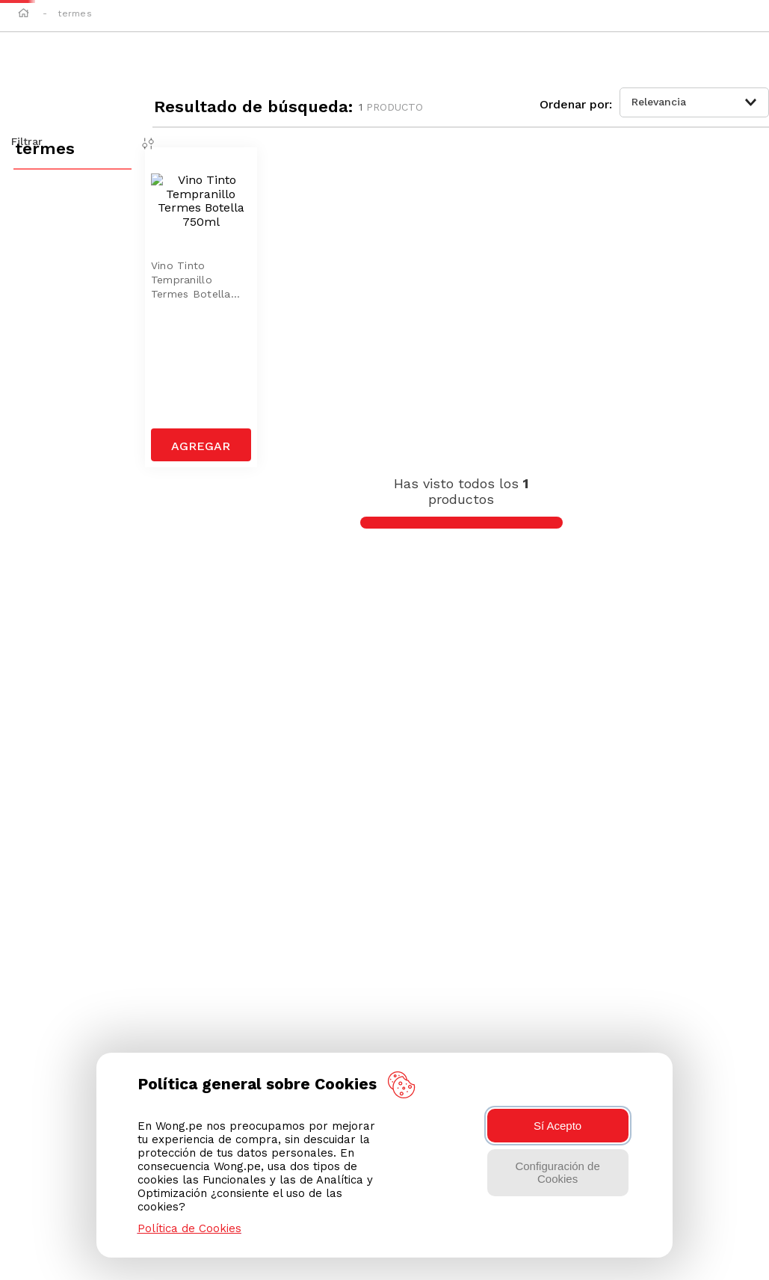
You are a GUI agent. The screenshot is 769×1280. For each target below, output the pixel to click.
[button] (691, 31)
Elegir (232, 78)
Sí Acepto (557, 1125)
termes (74, 96)
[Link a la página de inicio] (23, 97)
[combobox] (383, 30)
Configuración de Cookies (557, 1172)
